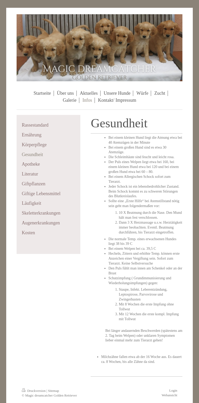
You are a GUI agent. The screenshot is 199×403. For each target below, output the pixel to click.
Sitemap (53, 391)
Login (173, 390)
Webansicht (169, 395)
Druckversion (34, 391)
